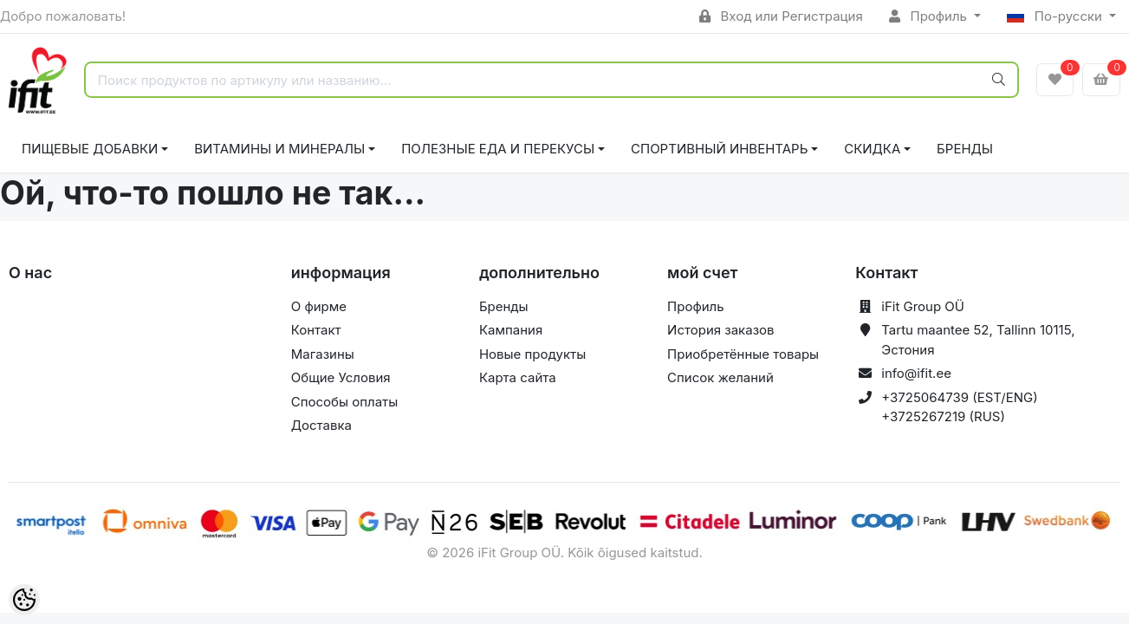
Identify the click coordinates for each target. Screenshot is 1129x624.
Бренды (965, 148)
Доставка (321, 425)
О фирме (319, 306)
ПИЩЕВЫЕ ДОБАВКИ (90, 148)
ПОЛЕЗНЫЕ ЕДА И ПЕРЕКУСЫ (497, 148)
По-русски (1056, 16)
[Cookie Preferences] (24, 599)
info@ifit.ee (916, 373)
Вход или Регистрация (781, 16)
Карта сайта (517, 377)
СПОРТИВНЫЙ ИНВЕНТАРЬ (719, 148)
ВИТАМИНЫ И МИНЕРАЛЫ (279, 148)
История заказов (720, 330)
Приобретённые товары (743, 354)
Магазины (322, 354)
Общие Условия (341, 377)
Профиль (929, 16)
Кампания (510, 330)
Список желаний (720, 377)
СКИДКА (872, 148)
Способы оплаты (345, 401)
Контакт (316, 330)
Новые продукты (532, 354)
